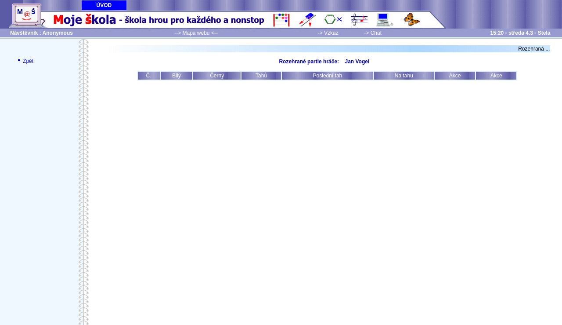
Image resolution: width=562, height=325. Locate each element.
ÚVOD (104, 5)
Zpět (24, 61)
